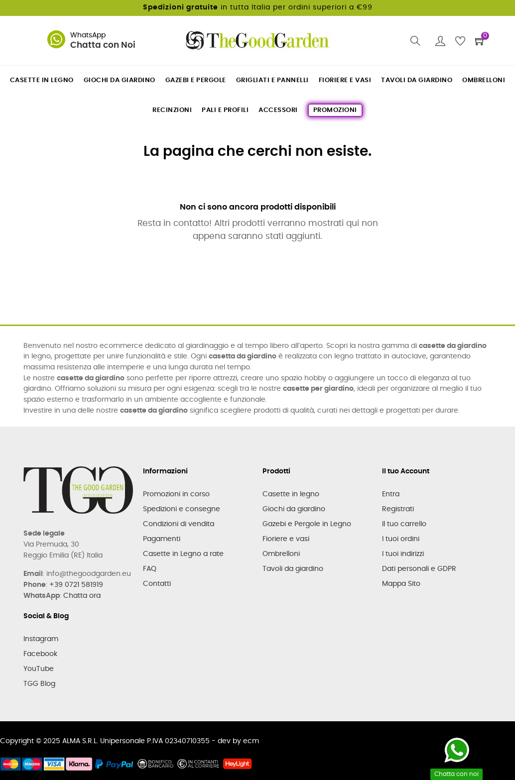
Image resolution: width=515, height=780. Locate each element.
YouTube (38, 669)
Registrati (398, 509)
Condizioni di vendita (178, 524)
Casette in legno (290, 494)
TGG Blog (39, 683)
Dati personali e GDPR (419, 568)
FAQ (149, 568)
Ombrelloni (281, 554)
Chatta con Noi (102, 45)
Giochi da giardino (293, 509)
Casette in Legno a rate (183, 554)
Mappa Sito (401, 583)
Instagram (40, 639)
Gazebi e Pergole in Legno (306, 524)
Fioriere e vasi (285, 539)
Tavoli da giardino (292, 568)
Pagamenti (161, 539)
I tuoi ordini (400, 539)
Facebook (40, 654)
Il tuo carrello (404, 524)
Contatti (157, 583)
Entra (390, 494)
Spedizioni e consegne (181, 509)
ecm (251, 741)
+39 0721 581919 (76, 584)
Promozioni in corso (176, 494)
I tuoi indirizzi (403, 554)
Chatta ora (82, 595)
